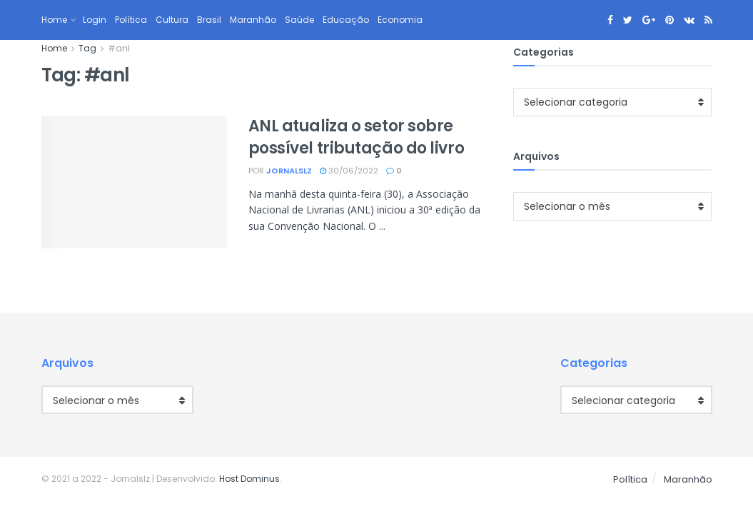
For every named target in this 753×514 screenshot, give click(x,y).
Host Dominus (249, 479)
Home (54, 20)
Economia (400, 20)
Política (131, 20)
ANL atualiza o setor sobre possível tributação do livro (356, 137)
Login (94, 20)
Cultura (172, 20)
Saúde (299, 20)
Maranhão (253, 20)
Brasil (209, 20)
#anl (119, 48)
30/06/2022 (349, 170)
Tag (87, 48)
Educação (346, 20)
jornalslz (289, 170)
